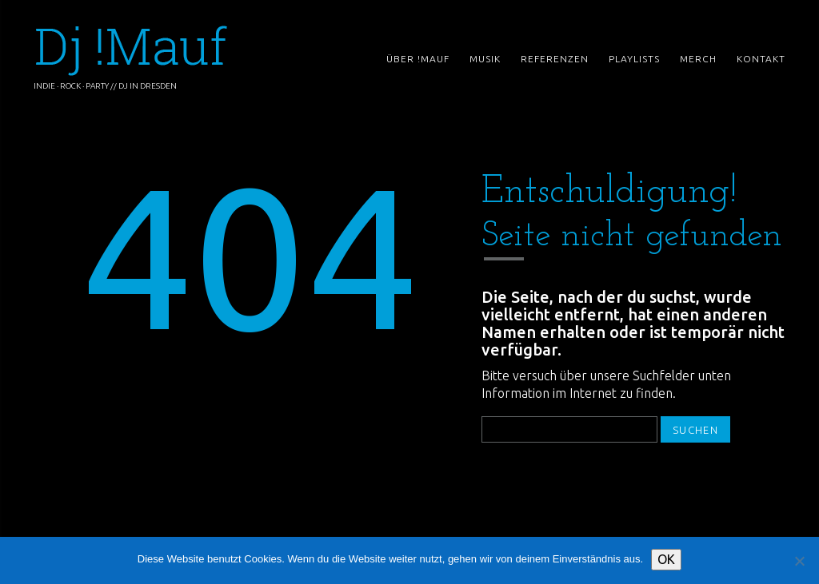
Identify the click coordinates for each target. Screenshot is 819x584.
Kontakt (761, 60)
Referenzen (555, 59)
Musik (485, 59)
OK (666, 559)
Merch (698, 59)
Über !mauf (417, 60)
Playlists (634, 59)
